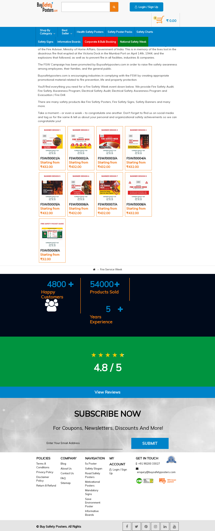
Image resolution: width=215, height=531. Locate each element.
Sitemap (66, 483)
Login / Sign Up (146, 7)
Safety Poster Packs (120, 31)
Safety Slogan (93, 468)
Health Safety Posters (90, 31)
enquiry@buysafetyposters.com (156, 472)
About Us (66, 468)
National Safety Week (133, 41)
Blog (63, 463)
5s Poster (91, 463)
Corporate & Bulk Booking (100, 41)
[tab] (107, 392)
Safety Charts (144, 31)
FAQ (63, 478)
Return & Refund (46, 485)
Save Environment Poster (92, 502)
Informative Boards (69, 41)
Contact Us (67, 473)
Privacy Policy (44, 472)
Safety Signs (45, 41)
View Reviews (107, 392)
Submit (150, 443)
